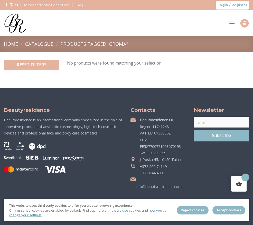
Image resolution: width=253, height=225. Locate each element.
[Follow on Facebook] (6, 5)
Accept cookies (229, 210)
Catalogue (39, 44)
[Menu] (232, 23)
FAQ (79, 5)
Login (223, 5)
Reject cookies (193, 210)
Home (11, 44)
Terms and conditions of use (47, 5)
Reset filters (31, 65)
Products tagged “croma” (94, 44)
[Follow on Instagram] (11, 5)
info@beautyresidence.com (158, 186)
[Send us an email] (16, 5)
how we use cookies (125, 210)
